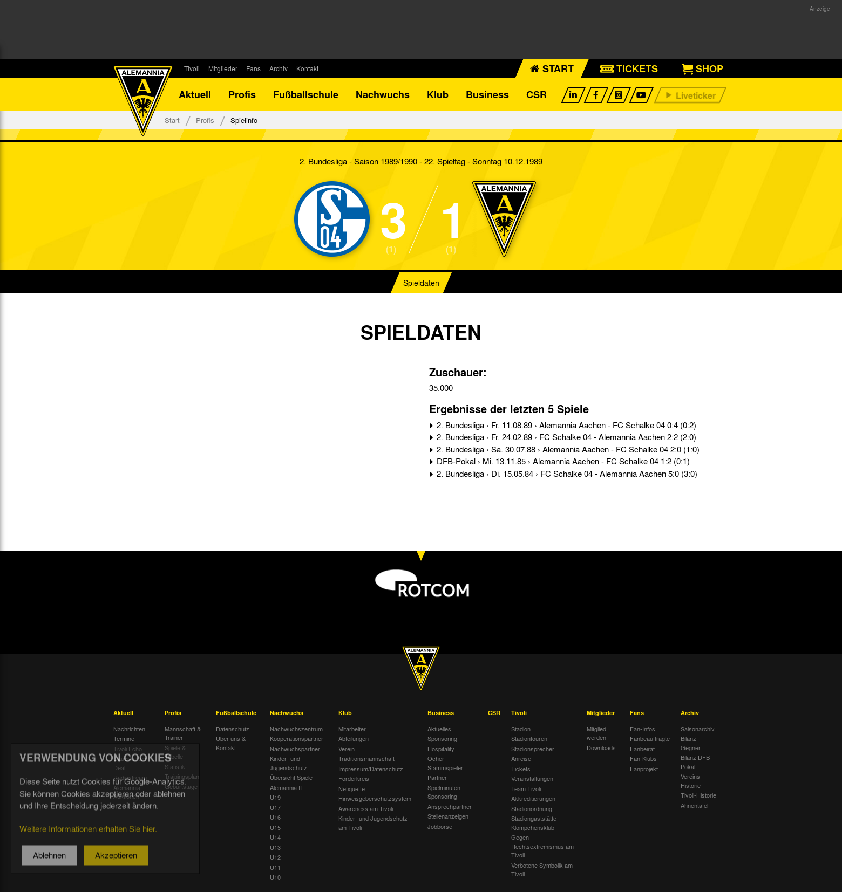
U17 (275, 807)
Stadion (521, 728)
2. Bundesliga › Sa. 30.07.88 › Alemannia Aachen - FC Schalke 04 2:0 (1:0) (567, 449)
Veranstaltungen (532, 778)
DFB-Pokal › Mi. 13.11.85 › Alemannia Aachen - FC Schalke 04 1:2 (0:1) (562, 461)
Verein (346, 748)
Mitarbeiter (352, 728)
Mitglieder (222, 68)
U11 (275, 867)
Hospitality (440, 748)
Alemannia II (286, 787)
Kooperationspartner (296, 738)
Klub (438, 94)
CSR (536, 94)
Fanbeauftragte (650, 738)
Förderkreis (353, 778)
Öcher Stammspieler (445, 763)
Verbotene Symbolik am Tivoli (542, 870)
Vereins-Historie (691, 781)
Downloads (601, 747)
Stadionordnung (531, 808)
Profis (242, 94)
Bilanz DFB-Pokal (696, 762)
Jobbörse (439, 826)
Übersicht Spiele (291, 777)
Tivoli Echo (127, 748)
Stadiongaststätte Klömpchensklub (533, 823)
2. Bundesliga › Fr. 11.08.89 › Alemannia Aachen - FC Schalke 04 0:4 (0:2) (565, 425)
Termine (123, 738)
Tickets (521, 768)
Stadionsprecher (532, 748)
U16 (275, 817)
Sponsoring (442, 738)
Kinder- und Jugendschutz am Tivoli (373, 823)
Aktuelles (439, 728)
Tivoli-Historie (698, 795)
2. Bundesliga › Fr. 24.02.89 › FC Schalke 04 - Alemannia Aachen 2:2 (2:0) (565, 437)
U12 (275, 857)
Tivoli (192, 68)
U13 (275, 847)
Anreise (521, 758)
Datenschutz (232, 728)
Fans (253, 68)
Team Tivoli (526, 788)
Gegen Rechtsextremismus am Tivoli (542, 846)
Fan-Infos (642, 728)
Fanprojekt (644, 768)
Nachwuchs (383, 94)
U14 (275, 837)
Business (487, 94)
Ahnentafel (694, 805)
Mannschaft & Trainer (183, 733)
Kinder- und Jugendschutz (288, 763)
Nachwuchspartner (295, 748)
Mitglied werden (596, 733)
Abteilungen (353, 738)
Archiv (278, 68)
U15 (275, 827)
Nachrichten (129, 728)
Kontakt (307, 68)
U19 (275, 797)
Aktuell (195, 94)
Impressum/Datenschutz (370, 768)
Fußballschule (305, 94)
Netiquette (351, 788)
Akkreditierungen (533, 798)
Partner (437, 777)
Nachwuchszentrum (296, 728)
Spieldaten (421, 282)
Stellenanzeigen (447, 816)
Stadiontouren (529, 738)
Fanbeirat (642, 748)
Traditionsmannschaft (366, 758)
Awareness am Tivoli (365, 808)
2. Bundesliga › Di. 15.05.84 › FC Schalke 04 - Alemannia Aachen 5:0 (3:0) (565, 473)
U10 (275, 877)
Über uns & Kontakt (231, 743)
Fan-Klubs (643, 758)
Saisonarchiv (698, 728)
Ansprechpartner (449, 806)
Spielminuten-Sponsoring (445, 792)
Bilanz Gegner (691, 743)
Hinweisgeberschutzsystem (374, 798)
